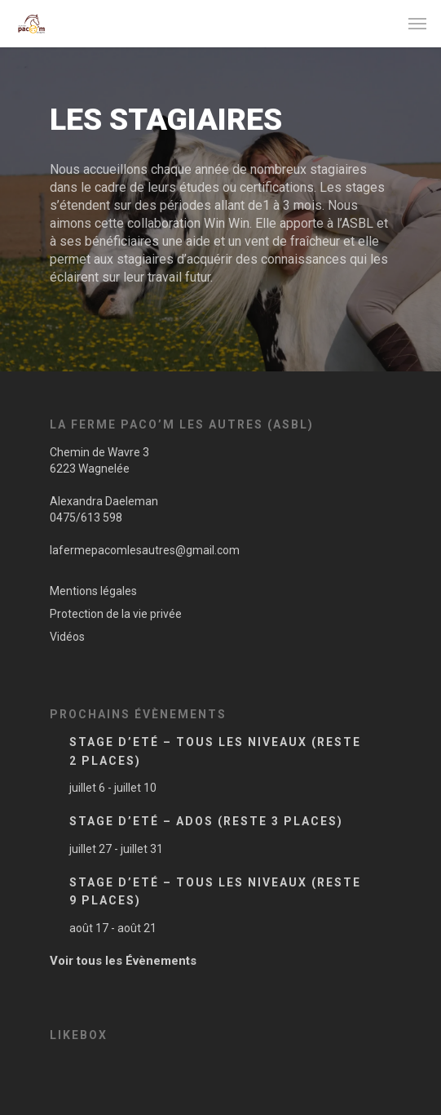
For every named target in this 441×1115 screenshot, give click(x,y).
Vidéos (67, 636)
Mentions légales (93, 590)
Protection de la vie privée (116, 613)
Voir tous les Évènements (123, 960)
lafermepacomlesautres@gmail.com (145, 550)
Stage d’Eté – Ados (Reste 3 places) (206, 821)
